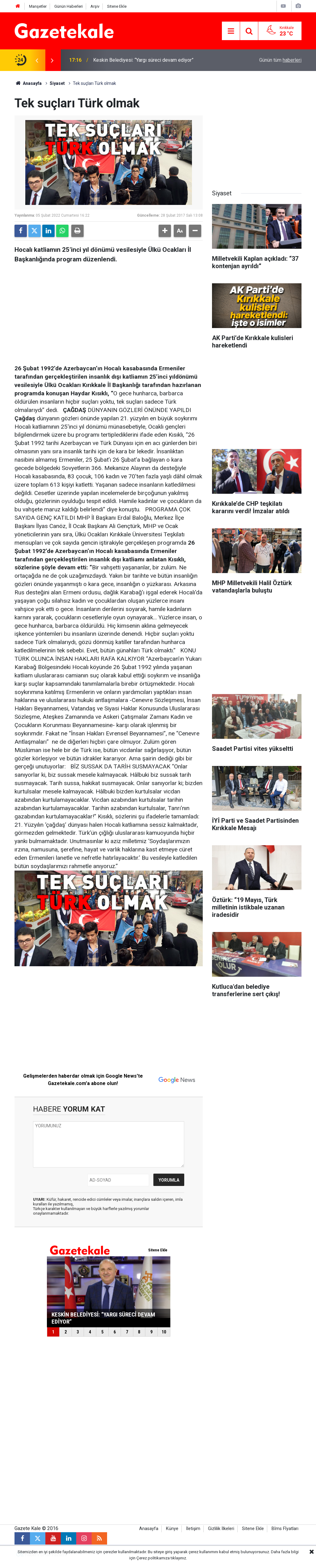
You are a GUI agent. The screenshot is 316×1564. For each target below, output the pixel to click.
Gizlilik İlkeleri (221, 1528)
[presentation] (36, 60)
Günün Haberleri (68, 6)
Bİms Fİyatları (285, 1528)
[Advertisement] (109, 312)
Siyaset (57, 83)
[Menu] (230, 31)
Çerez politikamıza (153, 1558)
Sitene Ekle (117, 6)
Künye (172, 1528)
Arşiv (94, 6)
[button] (165, 231)
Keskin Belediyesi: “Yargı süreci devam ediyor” (143, 60)
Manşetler (38, 6)
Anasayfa (28, 83)
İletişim (193, 1528)
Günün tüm (280, 60)
